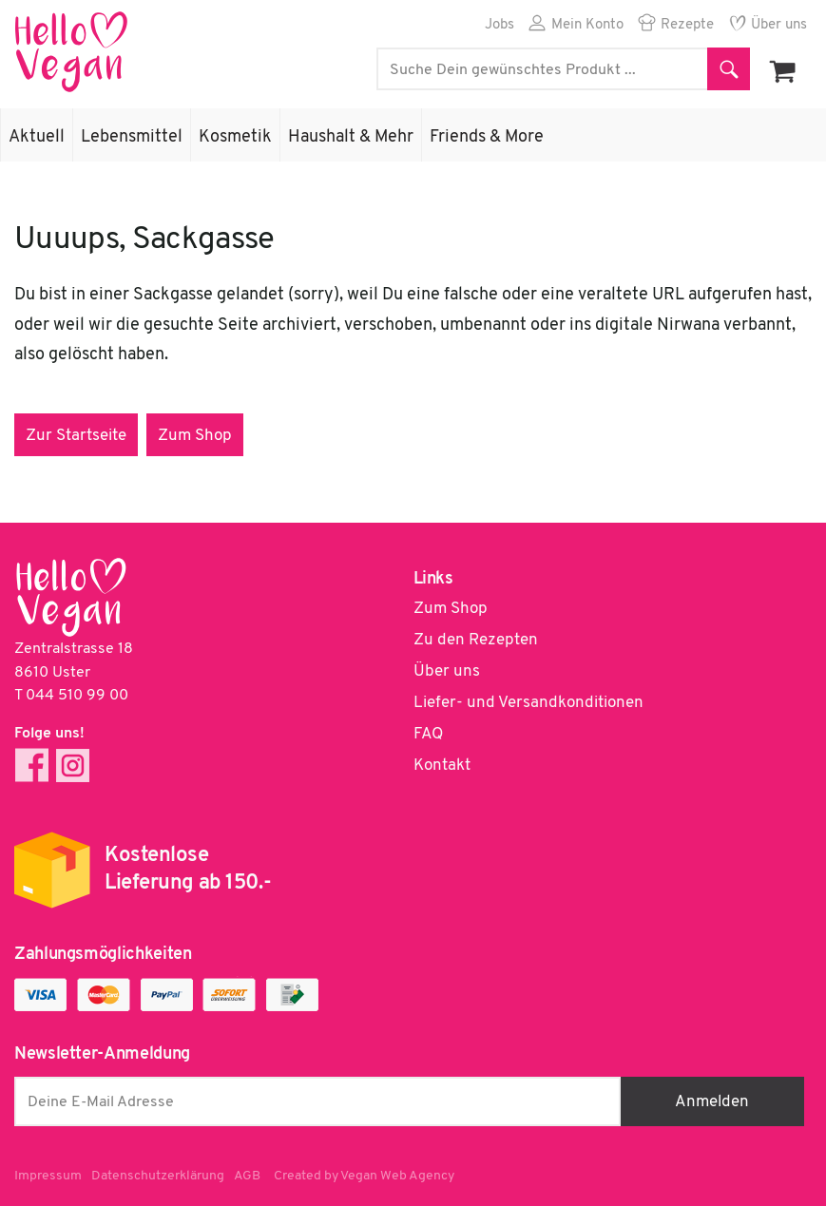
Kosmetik (235, 137)
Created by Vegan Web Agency (364, 1176)
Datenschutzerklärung (157, 1176)
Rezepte (687, 25)
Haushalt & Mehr (350, 137)
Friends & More (487, 137)
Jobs (499, 25)
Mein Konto (587, 25)
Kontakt (442, 765)
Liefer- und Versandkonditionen (528, 703)
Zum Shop (195, 436)
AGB (247, 1176)
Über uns (779, 25)
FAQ (428, 734)
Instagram (72, 765)
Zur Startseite (76, 436)
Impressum (48, 1176)
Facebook (31, 765)
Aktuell (37, 137)
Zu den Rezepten (475, 640)
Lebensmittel (131, 137)
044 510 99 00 (77, 695)
